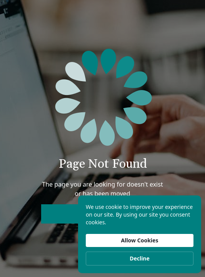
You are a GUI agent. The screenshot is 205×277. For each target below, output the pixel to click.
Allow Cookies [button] (139, 240)
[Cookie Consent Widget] (139, 234)
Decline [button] (140, 258)
